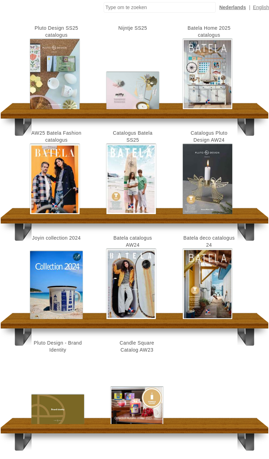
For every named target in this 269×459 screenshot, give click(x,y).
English (261, 7)
